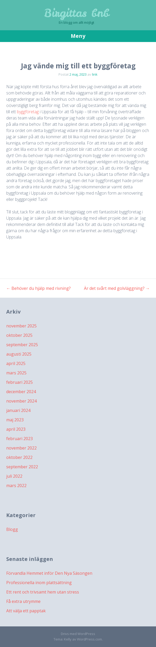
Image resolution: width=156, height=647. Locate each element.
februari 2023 (19, 438)
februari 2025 (19, 382)
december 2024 (21, 391)
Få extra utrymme (23, 601)
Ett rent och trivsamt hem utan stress (42, 592)
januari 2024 (18, 410)
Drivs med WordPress (78, 633)
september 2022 (22, 467)
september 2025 (22, 345)
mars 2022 (16, 485)
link (95, 74)
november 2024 (21, 401)
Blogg (12, 529)
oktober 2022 (19, 457)
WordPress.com (89, 639)
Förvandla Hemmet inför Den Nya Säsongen (49, 573)
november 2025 (21, 326)
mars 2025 (16, 373)
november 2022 (21, 448)
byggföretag (28, 112)
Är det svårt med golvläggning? (117, 288)
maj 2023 (15, 420)
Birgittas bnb (76, 13)
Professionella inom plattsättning (39, 582)
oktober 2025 (19, 335)
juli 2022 (14, 476)
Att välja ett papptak (26, 611)
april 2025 (15, 363)
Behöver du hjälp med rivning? (38, 288)
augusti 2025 (18, 354)
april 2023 (15, 429)
